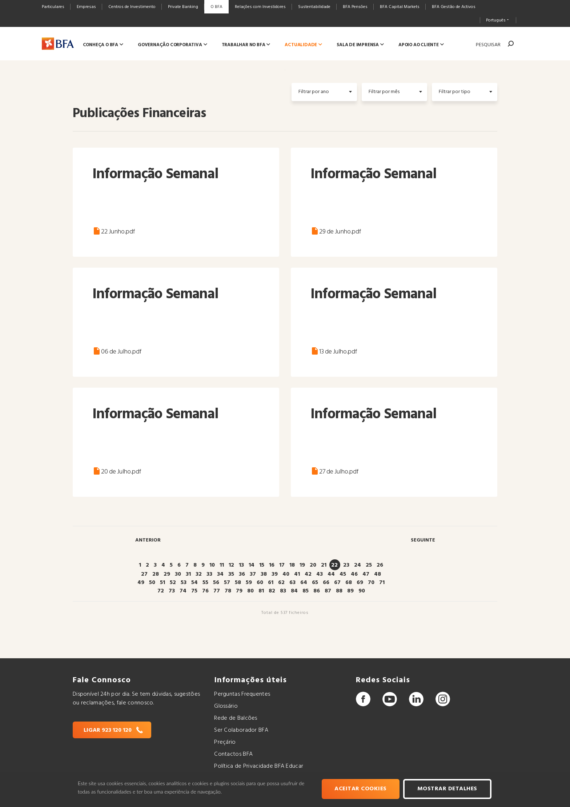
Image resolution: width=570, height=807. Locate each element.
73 (172, 591)
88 (339, 591)
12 (231, 565)
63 (292, 582)
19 (302, 565)
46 (354, 574)
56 (216, 582)
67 (337, 582)
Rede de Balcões (235, 718)
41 (297, 574)
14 (251, 565)
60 (260, 582)
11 (222, 565)
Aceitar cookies (362, 789)
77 (216, 591)
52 (173, 582)
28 (155, 574)
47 (365, 574)
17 (282, 565)
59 (249, 582)
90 (361, 591)
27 (144, 574)
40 (285, 574)
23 (346, 565)
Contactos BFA (233, 754)
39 (275, 574)
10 (212, 565)
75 (194, 591)
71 (382, 582)
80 (250, 591)
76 (205, 591)
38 (264, 574)
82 (272, 591)
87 (328, 591)
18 (292, 565)
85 (305, 591)
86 (316, 591)
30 (178, 574)
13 (241, 565)
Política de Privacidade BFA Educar (258, 766)
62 (281, 582)
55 (205, 582)
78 (228, 591)
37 (253, 574)
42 (308, 574)
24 (357, 565)
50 (152, 582)
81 (261, 591)
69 (360, 582)
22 (334, 565)
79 (239, 591)
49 (140, 582)
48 (377, 574)
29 (167, 574)
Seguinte (423, 540)
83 (283, 591)
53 (183, 582)
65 (315, 582)
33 (209, 574)
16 (271, 565)
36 (242, 574)
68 (348, 582)
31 (188, 574)
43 (319, 574)
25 (369, 565)
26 (380, 565)
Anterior (148, 540)
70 (371, 582)
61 (270, 582)
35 (231, 574)
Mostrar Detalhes (448, 789)
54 (194, 582)
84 (294, 591)
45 (343, 574)
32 (199, 574)
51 (162, 582)
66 (326, 582)
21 (323, 565)
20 (313, 565)
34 (220, 574)
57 (227, 582)
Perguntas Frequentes (242, 694)
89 (350, 591)
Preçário (225, 742)
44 (331, 574)
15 (261, 565)
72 (160, 591)
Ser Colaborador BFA (241, 730)
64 (303, 582)
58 (238, 582)
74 (183, 591)
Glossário (226, 706)
